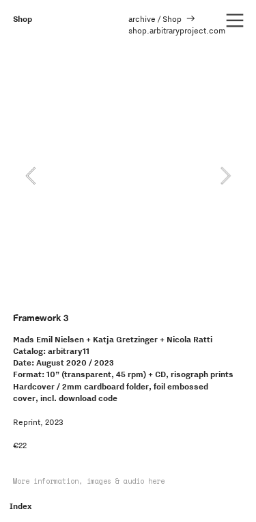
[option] (128, 175)
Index (20, 506)
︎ (234, 20)
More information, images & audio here (89, 481)
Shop (22, 19)
